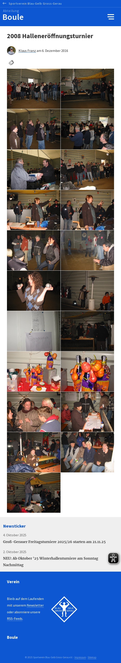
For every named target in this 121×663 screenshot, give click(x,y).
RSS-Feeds (14, 618)
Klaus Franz (27, 50)
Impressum (80, 657)
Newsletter (35, 605)
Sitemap (92, 657)
